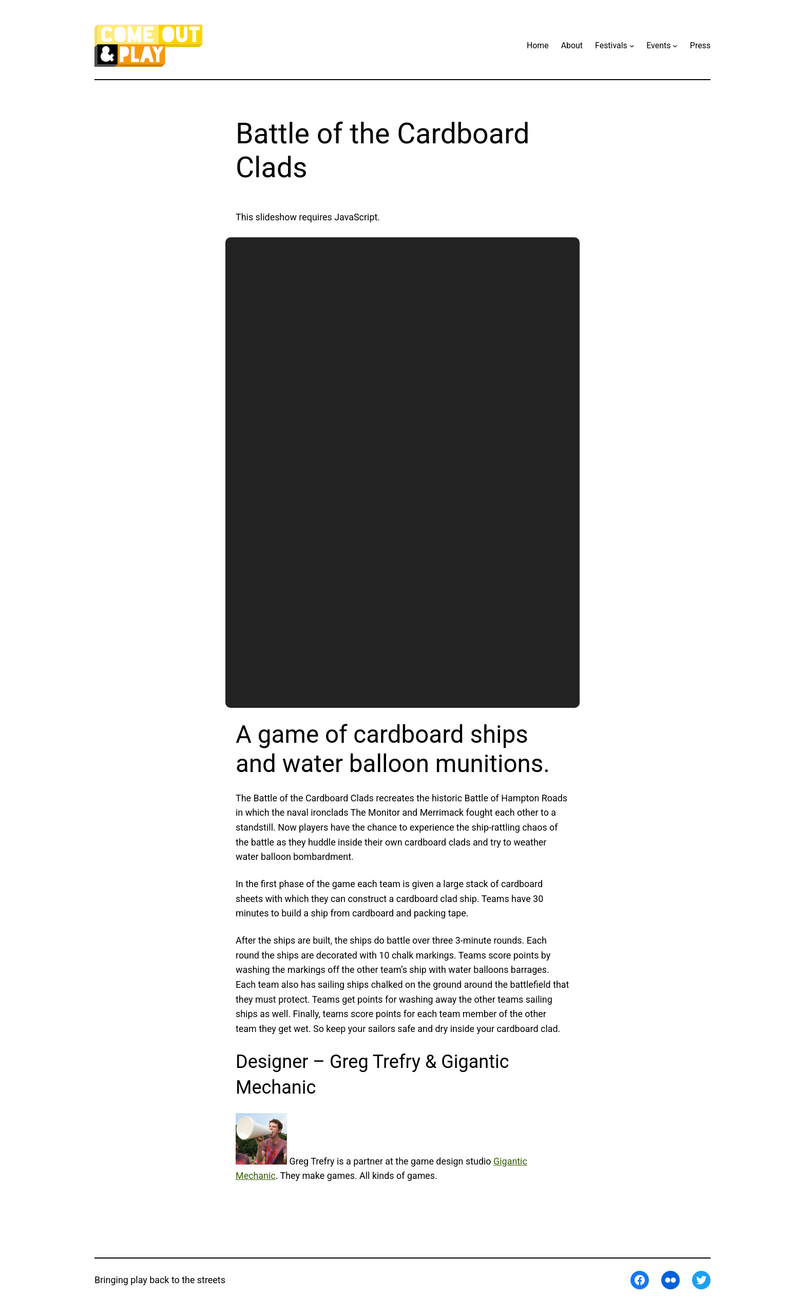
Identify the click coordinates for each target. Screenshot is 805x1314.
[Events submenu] (675, 45)
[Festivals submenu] (632, 45)
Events (658, 45)
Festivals (611, 45)
